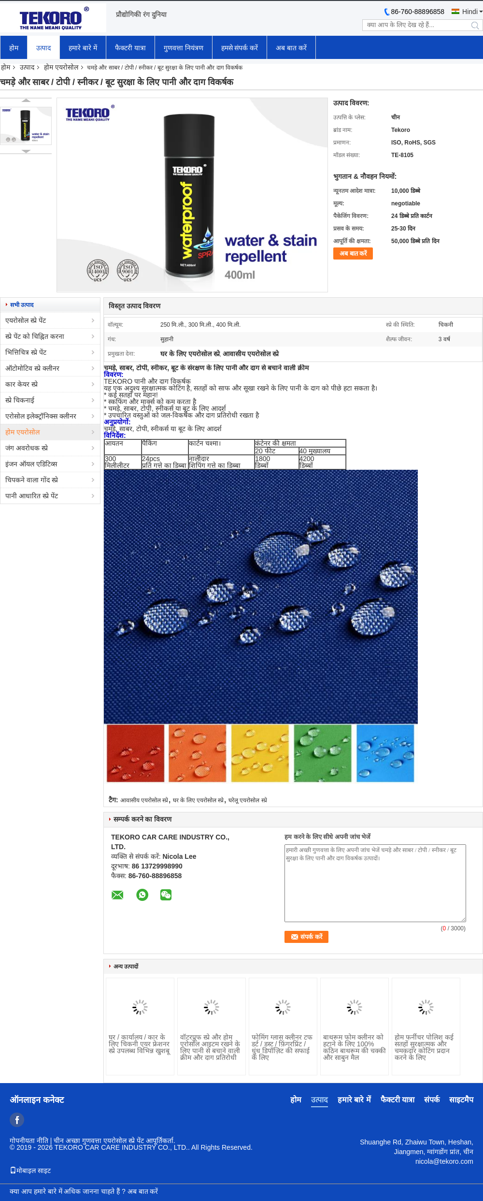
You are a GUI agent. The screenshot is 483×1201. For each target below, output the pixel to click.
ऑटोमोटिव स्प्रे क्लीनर (32, 368)
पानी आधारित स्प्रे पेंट (31, 496)
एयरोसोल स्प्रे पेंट (25, 320)
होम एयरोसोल (61, 67)
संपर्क (432, 1100)
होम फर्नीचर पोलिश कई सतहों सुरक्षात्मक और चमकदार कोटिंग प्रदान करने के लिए (424, 1047)
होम (13, 48)
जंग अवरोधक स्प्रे (26, 448)
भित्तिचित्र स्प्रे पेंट (25, 352)
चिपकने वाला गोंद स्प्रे (31, 480)
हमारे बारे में (83, 48)
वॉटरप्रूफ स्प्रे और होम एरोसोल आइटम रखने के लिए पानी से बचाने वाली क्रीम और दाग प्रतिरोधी (210, 1047)
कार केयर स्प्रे (21, 384)
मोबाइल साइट (30, 1170)
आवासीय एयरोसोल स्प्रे (144, 800)
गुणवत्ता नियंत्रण (183, 48)
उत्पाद (43, 48)
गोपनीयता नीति (29, 1140)
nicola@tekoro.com (444, 1161)
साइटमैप (461, 1100)
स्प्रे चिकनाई (19, 400)
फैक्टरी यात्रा (130, 48)
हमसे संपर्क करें (239, 48)
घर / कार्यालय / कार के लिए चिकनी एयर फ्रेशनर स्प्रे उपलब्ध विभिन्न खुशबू (139, 1044)
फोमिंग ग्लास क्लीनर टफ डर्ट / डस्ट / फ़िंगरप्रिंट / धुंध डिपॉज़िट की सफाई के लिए (282, 1047)
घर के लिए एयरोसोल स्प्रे (198, 800)
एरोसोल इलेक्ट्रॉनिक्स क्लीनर (40, 416)
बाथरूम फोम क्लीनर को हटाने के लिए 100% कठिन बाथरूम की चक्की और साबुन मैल (354, 1047)
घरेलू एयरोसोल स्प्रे (247, 800)
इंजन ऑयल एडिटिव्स (31, 464)
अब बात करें (291, 48)
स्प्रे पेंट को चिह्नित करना (34, 336)
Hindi (470, 11)
